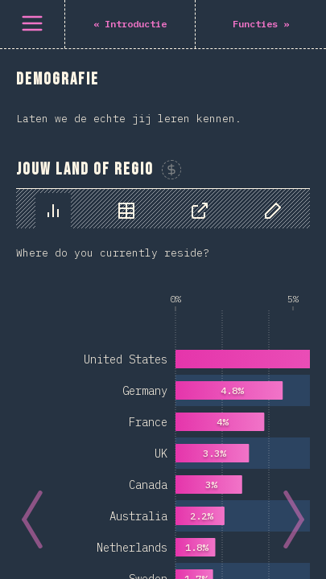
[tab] (53, 210)
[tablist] (163, 208)
